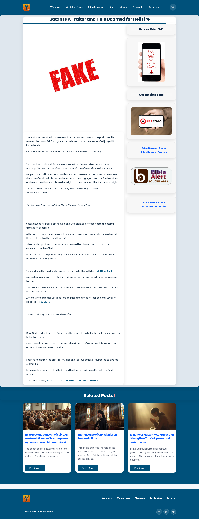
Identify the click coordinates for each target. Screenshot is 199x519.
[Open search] (173, 7)
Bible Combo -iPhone (154, 148)
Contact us (155, 498)
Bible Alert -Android (154, 206)
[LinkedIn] (166, 512)
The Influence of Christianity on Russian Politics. (97, 437)
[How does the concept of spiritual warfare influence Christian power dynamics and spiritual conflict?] (47, 416)
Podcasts (138, 7)
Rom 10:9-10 (44, 301)
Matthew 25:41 (105, 271)
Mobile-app (123, 498)
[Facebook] (159, 512)
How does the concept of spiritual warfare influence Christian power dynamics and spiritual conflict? (46, 438)
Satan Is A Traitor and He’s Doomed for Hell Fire (72, 380)
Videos (123, 7)
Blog (111, 7)
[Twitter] (173, 512)
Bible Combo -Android (154, 152)
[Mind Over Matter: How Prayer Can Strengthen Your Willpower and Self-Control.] (152, 416)
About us (154, 7)
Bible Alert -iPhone (154, 202)
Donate (170, 498)
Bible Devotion (96, 7)
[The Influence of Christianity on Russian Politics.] (99, 416)
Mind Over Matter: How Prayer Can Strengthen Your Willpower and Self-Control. (152, 438)
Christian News (74, 7)
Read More (35, 468)
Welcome (55, 7)
